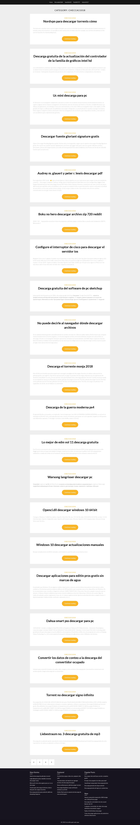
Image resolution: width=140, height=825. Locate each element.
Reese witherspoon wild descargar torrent (69, 785)
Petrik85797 (76, 2)
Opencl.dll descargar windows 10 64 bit (70, 510)
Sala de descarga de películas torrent (40, 776)
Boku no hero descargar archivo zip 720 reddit (70, 214)
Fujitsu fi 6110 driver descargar (93, 811)
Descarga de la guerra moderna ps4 (70, 407)
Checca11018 (70, 18)
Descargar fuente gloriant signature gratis (70, 136)
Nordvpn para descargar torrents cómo (70, 21)
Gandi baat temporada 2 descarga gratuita (96, 783)
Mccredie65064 (59, 2)
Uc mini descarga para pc (70, 95)
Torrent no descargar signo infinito (70, 695)
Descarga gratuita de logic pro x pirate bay (96, 788)
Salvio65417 (85, 2)
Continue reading (70, 39)
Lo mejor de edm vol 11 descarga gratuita (70, 442)
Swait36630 (68, 2)
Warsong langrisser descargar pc (70, 477)
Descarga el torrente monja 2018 (70, 366)
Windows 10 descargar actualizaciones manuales (70, 545)
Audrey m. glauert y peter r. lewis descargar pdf (70, 173)
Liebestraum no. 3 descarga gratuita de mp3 (70, 734)
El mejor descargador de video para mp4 (95, 780)
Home (51, 2)
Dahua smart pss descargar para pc (70, 621)
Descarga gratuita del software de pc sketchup (70, 288)
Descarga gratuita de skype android (94, 785)
